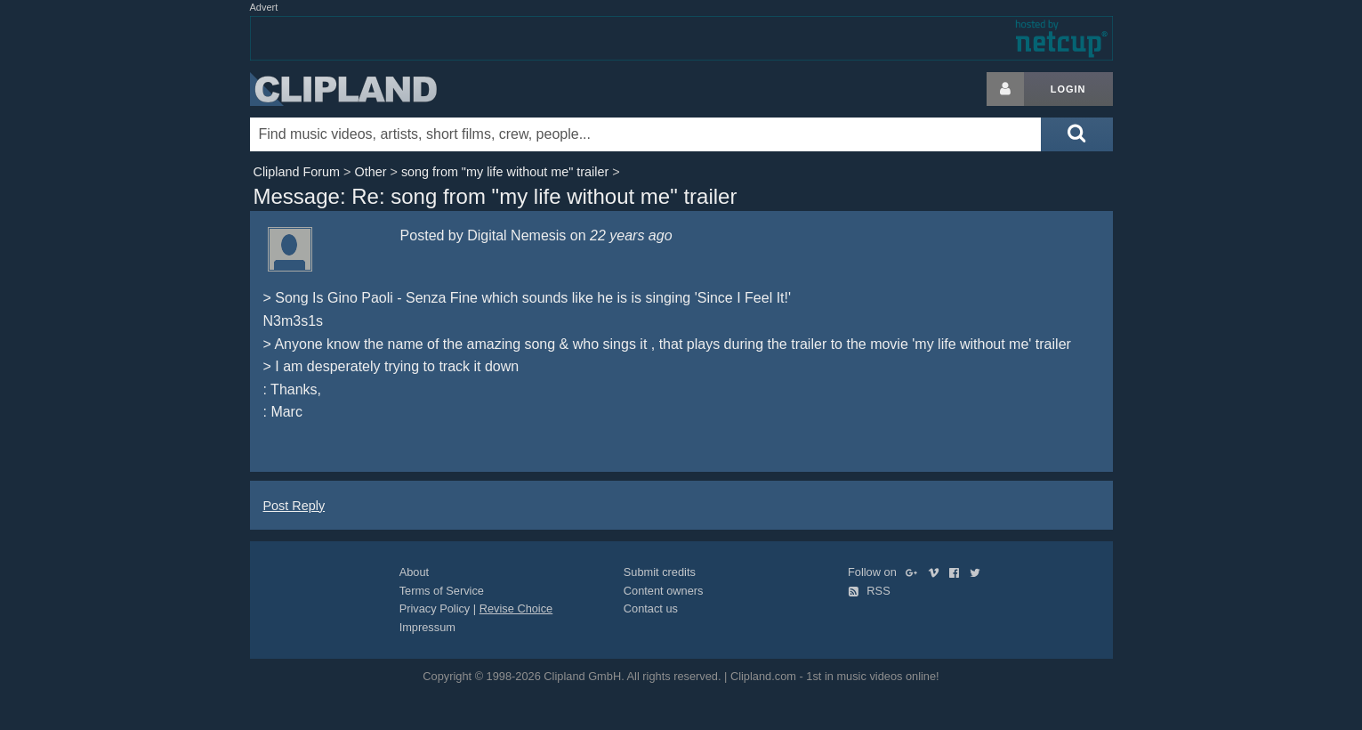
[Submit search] (1076, 134)
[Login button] (1005, 89)
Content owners (664, 590)
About (414, 572)
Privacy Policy (435, 608)
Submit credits (660, 572)
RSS (869, 590)
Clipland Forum (297, 172)
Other (370, 172)
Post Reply (294, 506)
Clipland (343, 89)
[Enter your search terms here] (646, 134)
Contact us (651, 608)
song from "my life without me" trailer (504, 172)
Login (1068, 89)
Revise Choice (516, 608)
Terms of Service (441, 590)
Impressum (427, 627)
